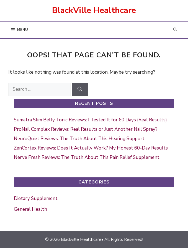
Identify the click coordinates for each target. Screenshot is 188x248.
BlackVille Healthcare (94, 10)
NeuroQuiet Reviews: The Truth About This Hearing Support (79, 138)
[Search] (80, 89)
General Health (30, 209)
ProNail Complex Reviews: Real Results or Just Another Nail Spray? (86, 129)
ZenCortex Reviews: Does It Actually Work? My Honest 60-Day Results (91, 148)
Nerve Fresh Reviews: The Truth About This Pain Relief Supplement (86, 157)
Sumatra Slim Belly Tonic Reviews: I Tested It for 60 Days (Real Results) (90, 120)
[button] (175, 30)
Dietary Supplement (36, 198)
